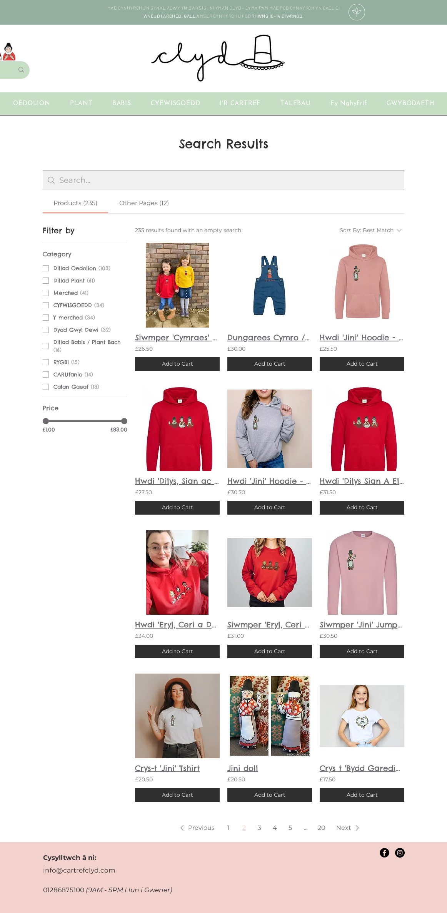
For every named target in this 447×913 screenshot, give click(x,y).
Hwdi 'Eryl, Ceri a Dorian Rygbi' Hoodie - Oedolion (177, 624)
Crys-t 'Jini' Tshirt (167, 768)
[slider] (46, 421)
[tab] (75, 203)
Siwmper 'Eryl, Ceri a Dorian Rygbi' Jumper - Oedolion (269, 624)
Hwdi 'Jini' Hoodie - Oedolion (269, 481)
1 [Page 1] (228, 827)
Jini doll (242, 768)
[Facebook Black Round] (384, 853)
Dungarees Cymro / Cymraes (269, 337)
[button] (411, 103)
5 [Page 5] (290, 827)
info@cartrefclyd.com (79, 870)
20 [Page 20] (321, 827)
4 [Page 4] (275, 827)
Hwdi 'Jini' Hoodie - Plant (362, 337)
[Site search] (229, 180)
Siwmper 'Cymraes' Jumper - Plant (177, 337)
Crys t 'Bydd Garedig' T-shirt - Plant (362, 768)
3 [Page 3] (259, 827)
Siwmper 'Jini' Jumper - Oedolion (362, 624)
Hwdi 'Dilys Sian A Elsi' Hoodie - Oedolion (362, 481)
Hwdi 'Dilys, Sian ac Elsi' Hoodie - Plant (177, 481)
